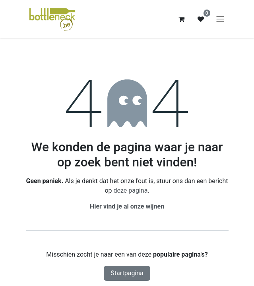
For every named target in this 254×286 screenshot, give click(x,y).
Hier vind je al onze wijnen (127, 206)
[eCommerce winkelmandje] (182, 19)
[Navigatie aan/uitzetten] (220, 19)
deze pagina (130, 190)
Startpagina (127, 273)
